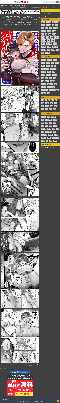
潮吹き (43, 66)
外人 (49, 40)
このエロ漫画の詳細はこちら (20, 372)
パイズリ (43, 72)
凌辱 (51, 141)
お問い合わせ (4, 399)
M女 (49, 49)
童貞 (42, 122)
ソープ (49, 128)
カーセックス (56, 138)
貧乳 (50, 28)
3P (52, 66)
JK (53, 25)
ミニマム (47, 52)
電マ (56, 84)
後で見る (43, 16)
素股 (42, 78)
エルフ (55, 43)
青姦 (54, 78)
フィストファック (54, 90)
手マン (49, 72)
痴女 (46, 28)
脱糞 (49, 93)
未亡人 (43, 43)
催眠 (50, 122)
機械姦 (43, 141)
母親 (55, 103)
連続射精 (53, 81)
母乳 (42, 81)
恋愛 (46, 122)
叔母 (42, 109)
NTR (54, 122)
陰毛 (48, 37)
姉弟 (42, 103)
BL (47, 141)
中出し (48, 63)
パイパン (55, 28)
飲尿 (50, 78)
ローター (43, 87)
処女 (42, 34)
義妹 (55, 106)
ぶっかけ (43, 60)
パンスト (43, 31)
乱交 (53, 63)
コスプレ (49, 22)
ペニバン (43, 84)
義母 (52, 103)
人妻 (42, 100)
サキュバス (49, 43)
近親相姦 (54, 116)
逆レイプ (43, 128)
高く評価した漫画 (45, 13)
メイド (43, 25)
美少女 (43, 22)
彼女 (52, 100)
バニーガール (56, 22)
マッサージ (44, 134)
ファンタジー (48, 119)
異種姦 (55, 141)
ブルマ (49, 31)
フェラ (43, 63)
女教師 (54, 31)
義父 (42, 106)
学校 (50, 125)
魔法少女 (43, 46)
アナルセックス (45, 69)
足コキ (47, 81)
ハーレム (43, 116)
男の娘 (54, 34)
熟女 (50, 34)
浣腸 (46, 78)
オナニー (50, 60)
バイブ (43, 75)
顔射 (54, 72)
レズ (42, 125)
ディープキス (44, 90)
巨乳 (57, 25)
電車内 (49, 138)
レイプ (55, 119)
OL (46, 34)
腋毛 (58, 49)
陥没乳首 (43, 40)
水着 (42, 28)
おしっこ (55, 75)
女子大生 (49, 25)
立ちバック (50, 84)
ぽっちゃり (55, 46)
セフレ (47, 106)
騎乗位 (48, 66)
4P (55, 66)
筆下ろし (43, 138)
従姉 (54, 109)
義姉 (52, 106)
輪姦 (46, 125)
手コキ (57, 63)
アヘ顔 (43, 37)
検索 (57, 1)
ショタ (55, 125)
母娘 (54, 128)
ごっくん (49, 75)
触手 (55, 131)
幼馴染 (47, 103)
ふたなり (56, 37)
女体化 (56, 134)
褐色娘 (53, 49)
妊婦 (52, 37)
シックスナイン (51, 87)
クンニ (55, 60)
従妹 (50, 109)
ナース (53, 40)
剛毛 (42, 52)
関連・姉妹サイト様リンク (47, 147)
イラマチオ (53, 69)
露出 (42, 119)
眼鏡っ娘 (43, 49)
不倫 (58, 128)
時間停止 (51, 134)
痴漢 (42, 131)
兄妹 (46, 109)
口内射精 (43, 93)
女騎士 (49, 46)
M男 (49, 116)
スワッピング (48, 131)
